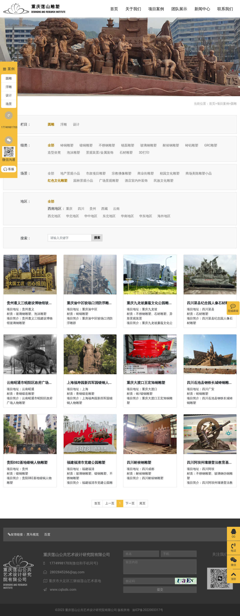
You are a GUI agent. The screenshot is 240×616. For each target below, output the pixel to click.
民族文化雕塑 (163, 181)
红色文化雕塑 (57, 181)
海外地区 (164, 216)
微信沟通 (8, 149)
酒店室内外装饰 (136, 181)
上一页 (109, 503)
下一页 (130, 503)
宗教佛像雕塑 (121, 173)
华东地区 (145, 216)
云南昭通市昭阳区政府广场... (29, 383)
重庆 (69, 209)
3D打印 (144, 152)
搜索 (97, 237)
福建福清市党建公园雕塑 (86, 462)
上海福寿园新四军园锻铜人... (89, 383)
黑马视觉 (33, 534)
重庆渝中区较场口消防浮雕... (89, 303)
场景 (9, 104)
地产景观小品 (70, 173)
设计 (76, 124)
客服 (8, 169)
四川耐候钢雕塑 (139, 462)
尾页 (142, 503)
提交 (160, 589)
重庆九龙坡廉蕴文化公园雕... (149, 303)
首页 (114, 9)
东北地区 (109, 216)
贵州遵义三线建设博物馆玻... (29, 303)
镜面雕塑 (127, 145)
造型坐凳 (54, 152)
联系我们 (225, 9)
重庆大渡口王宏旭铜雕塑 (146, 383)
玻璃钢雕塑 (148, 145)
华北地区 (72, 216)
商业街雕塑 (145, 173)
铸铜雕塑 (66, 145)
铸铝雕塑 (191, 145)
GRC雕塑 (210, 145)
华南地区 (127, 216)
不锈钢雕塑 (107, 145)
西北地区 (54, 216)
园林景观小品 (83, 181)
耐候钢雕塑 (171, 145)
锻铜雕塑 (86, 145)
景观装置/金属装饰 (99, 152)
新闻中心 (202, 9)
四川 (81, 209)
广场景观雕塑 (109, 181)
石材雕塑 (126, 152)
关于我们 (133, 9)
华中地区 (90, 216)
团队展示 (179, 9)
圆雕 (234, 103)
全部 (51, 145)
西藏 (104, 209)
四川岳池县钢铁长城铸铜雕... (209, 383)
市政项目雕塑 (96, 173)
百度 (47, 534)
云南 (116, 209)
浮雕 (63, 124)
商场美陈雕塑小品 (199, 173)
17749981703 (8, 120)
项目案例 (156, 9)
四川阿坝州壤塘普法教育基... (209, 462)
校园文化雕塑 (169, 173)
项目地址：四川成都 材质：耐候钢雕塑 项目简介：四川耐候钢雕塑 (145, 473)
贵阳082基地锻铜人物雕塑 (27, 462)
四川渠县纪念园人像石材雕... (209, 303)
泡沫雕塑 (73, 152)
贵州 (93, 209)
